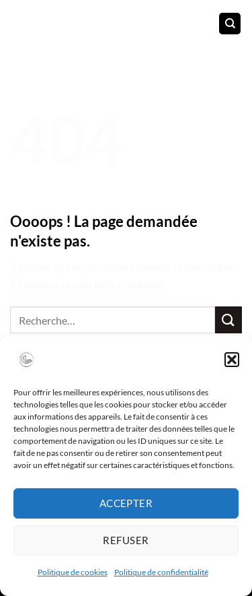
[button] (232, 359)
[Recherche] (230, 24)
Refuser (126, 540)
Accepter (126, 503)
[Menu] (18, 23)
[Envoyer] (228, 319)
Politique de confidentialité (161, 572)
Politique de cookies (73, 572)
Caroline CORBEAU (122, 21)
